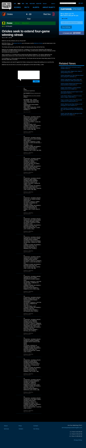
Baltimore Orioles (38, 43)
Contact (35, 425)
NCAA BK (32, 3)
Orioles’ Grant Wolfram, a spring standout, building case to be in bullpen (71, 88)
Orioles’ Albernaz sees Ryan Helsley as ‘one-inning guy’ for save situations (71, 104)
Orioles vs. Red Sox (28, 131)
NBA (23, 3)
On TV (26, 7)
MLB (19, 3)
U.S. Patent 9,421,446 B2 (76, 431)
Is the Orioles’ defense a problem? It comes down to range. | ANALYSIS (71, 96)
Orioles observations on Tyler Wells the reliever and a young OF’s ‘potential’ (72, 76)
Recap (17, 23)
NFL (15, 3)
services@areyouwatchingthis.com (72, 427)
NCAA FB (38, 3)
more (52, 3)
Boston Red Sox (18, 43)
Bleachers (25, 23)
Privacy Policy (78, 440)
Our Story (36, 429)
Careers (21, 429)
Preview (9, 23)
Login (81, 3)
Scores (17, 7)
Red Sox (47, 14)
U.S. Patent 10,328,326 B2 (75, 436)
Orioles (10, 14)
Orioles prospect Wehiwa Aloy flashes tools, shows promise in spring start (71, 84)
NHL (27, 3)
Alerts (36, 7)
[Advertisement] (71, 48)
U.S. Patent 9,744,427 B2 (76, 433)
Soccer (45, 3)
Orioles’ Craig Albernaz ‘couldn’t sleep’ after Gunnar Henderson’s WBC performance (71, 80)
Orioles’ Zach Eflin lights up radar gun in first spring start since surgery (71, 114)
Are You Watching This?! (6, 6)
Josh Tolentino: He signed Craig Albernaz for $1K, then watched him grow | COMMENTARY (72, 109)
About (49, 7)
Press (20, 425)
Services (6, 429)
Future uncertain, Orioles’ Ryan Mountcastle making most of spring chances (71, 100)
